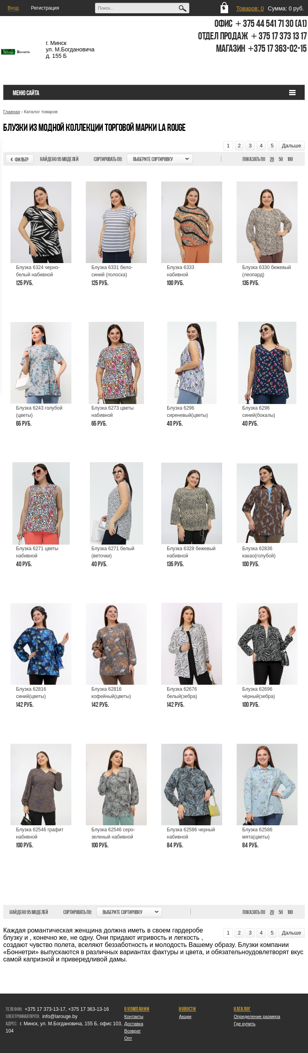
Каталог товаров (41, 111)
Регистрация (45, 8)
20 (272, 159)
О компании (137, 1009)
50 (281, 159)
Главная (11, 111)
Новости (187, 1009)
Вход (13, 8)
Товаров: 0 (250, 8)
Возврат (132, 1031)
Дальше (291, 146)
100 (290, 159)
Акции (185, 1016)
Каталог (242, 1009)
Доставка (133, 1023)
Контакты (134, 1016)
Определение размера (257, 1016)
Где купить (244, 1023)
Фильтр (18, 159)
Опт (128, 1038)
